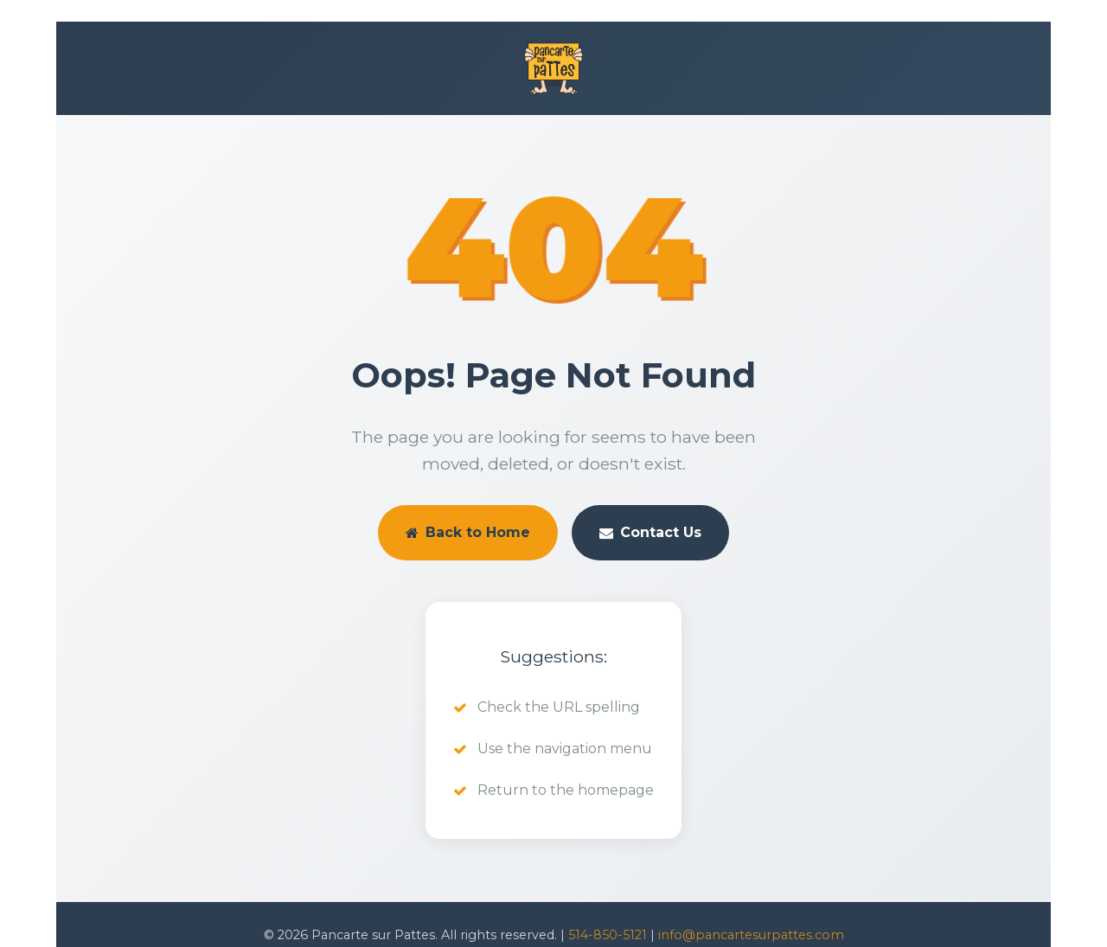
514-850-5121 (607, 935)
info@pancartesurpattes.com (751, 935)
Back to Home (468, 532)
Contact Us (650, 532)
